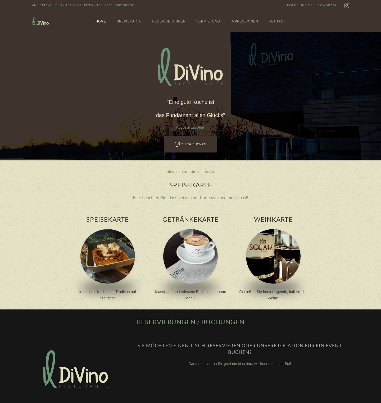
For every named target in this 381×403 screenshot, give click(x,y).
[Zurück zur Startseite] (40, 21)
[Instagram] (346, 5)
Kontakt (277, 21)
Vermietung (208, 21)
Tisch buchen (190, 144)
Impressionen (244, 21)
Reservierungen (168, 21)
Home (101, 21)
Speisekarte (129, 21)
